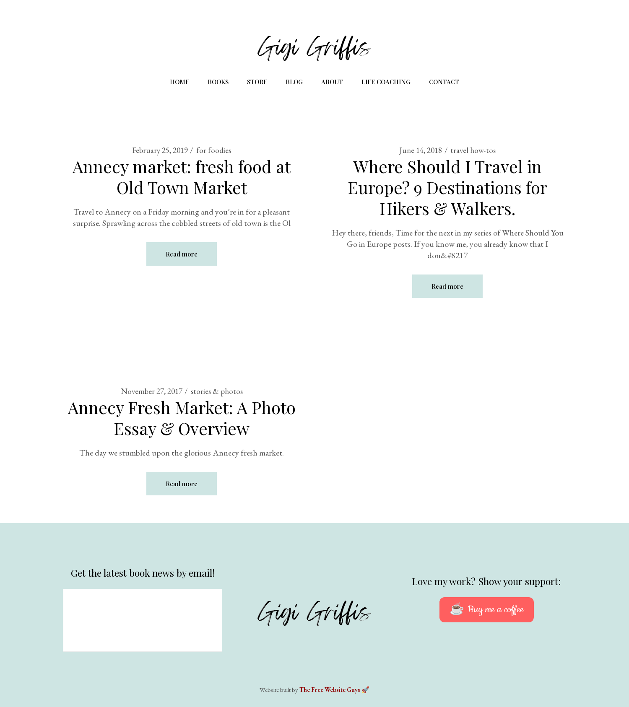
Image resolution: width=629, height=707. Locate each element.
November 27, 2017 (151, 391)
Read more (182, 254)
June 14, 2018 (420, 150)
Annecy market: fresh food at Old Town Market (182, 176)
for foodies (213, 150)
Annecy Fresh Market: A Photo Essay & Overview (182, 417)
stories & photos (217, 391)
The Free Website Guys (329, 690)
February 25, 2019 (160, 150)
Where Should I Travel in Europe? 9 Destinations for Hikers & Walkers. (447, 187)
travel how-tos (473, 150)
